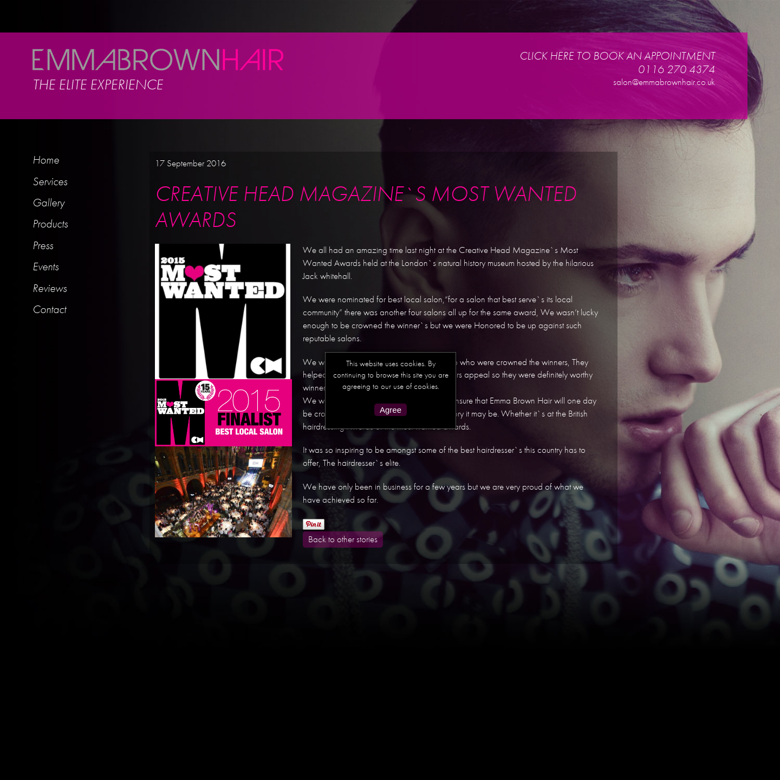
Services (49, 181)
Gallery (48, 202)
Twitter (697, 98)
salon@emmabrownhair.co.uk (664, 82)
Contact (49, 309)
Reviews (49, 288)
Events (45, 266)
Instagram (671, 98)
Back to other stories (343, 539)
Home (45, 159)
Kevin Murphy (711, 98)
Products (50, 223)
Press (42, 245)
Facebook (684, 98)
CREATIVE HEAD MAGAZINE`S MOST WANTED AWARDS (365, 206)
